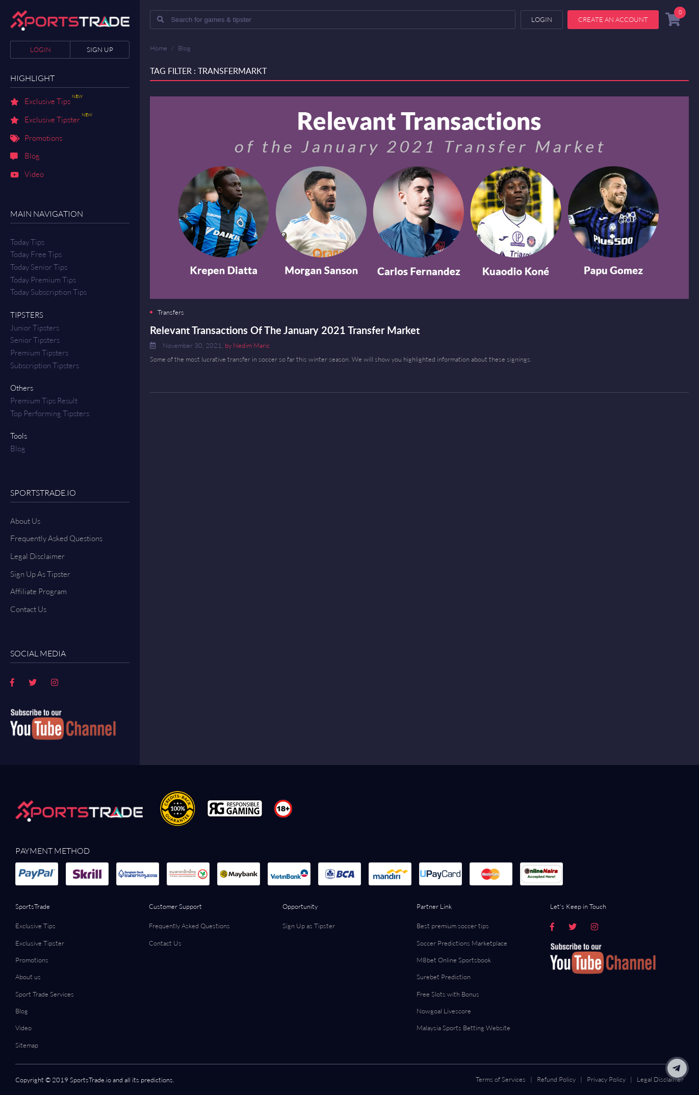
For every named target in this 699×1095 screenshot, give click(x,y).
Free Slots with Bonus (448, 994)
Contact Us (165, 943)
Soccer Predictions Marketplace (462, 943)
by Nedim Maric (247, 345)
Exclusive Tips (46, 102)
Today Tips (27, 242)
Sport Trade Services (44, 994)
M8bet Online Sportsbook (454, 960)
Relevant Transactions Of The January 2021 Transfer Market (285, 330)
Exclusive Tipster (51, 120)
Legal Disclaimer (37, 556)
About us (28, 977)
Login (40, 49)
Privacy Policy (606, 1079)
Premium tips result (43, 400)
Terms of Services (501, 1079)
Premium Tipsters (39, 353)
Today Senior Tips (38, 267)
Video (27, 175)
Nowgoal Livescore (444, 1011)
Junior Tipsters (34, 328)
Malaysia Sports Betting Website (463, 1028)
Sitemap (26, 1045)
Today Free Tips (36, 254)
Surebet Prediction (444, 977)
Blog (25, 156)
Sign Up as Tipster (308, 926)
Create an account (613, 19)
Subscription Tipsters (44, 365)
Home (158, 48)
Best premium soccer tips (453, 926)
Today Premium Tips (43, 280)
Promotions (36, 139)
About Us (25, 521)
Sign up (100, 49)
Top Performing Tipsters (49, 413)
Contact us (28, 609)
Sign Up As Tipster (40, 574)
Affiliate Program (38, 591)
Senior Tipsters (35, 340)
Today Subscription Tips (48, 292)
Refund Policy (556, 1079)
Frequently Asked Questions (56, 538)
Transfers (171, 312)
